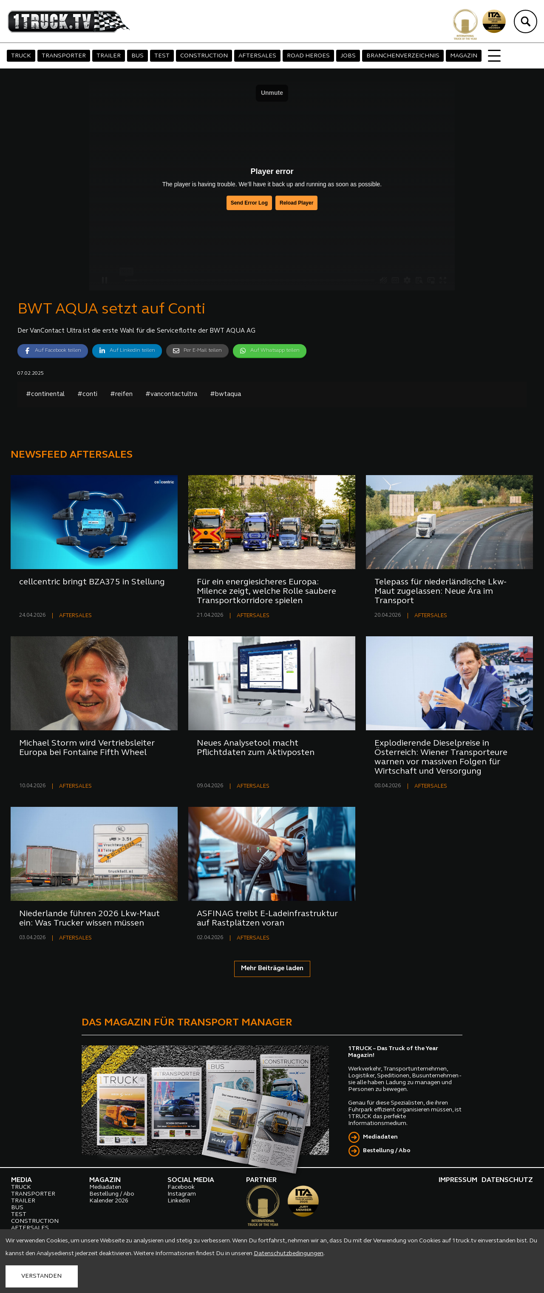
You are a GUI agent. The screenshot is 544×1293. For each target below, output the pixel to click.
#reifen (121, 394)
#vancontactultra (171, 394)
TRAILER (108, 56)
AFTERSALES (257, 56)
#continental (45, 394)
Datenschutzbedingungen (288, 1253)
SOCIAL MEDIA (190, 1180)
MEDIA (21, 1180)
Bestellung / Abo (387, 1151)
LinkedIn (178, 1201)
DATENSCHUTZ (507, 1180)
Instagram (181, 1194)
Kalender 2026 (108, 1201)
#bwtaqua (225, 394)
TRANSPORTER (64, 56)
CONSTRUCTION (204, 56)
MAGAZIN (463, 56)
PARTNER (261, 1180)
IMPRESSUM (458, 1180)
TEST (162, 56)
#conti (87, 394)
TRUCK (21, 56)
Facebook (181, 1187)
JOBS (348, 56)
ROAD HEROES (308, 56)
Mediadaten (380, 1137)
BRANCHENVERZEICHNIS (402, 56)
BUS (137, 56)
